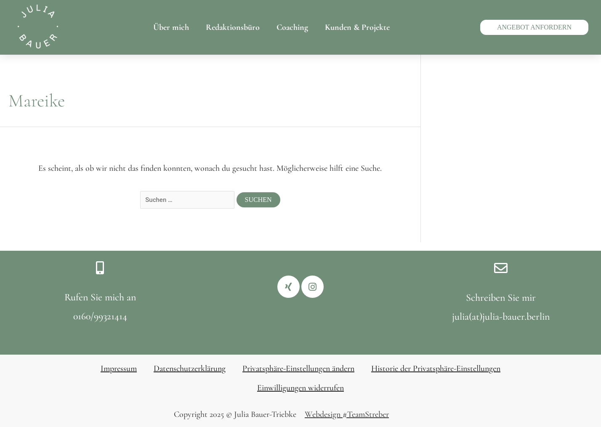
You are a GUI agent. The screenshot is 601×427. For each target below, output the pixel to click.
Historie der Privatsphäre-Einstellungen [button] (435, 368)
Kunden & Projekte (357, 27)
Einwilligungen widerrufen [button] (300, 388)
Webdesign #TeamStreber (347, 414)
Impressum (119, 368)
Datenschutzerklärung (190, 368)
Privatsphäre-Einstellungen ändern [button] (298, 368)
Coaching (292, 27)
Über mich (171, 27)
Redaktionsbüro (233, 27)
